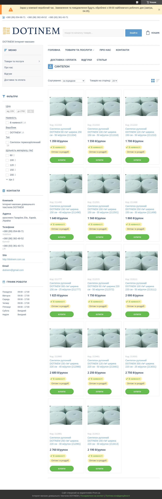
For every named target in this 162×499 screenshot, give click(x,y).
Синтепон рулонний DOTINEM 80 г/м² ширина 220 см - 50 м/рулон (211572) (104, 286)
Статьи (102, 60)
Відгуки (8, 73)
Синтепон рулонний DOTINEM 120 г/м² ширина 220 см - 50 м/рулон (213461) (103, 363)
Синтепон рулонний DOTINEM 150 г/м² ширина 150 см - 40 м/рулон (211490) (65, 209)
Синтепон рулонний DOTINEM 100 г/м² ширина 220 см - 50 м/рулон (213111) (140, 286)
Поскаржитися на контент (92, 496)
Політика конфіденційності (117, 496)
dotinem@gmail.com (13, 270)
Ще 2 (11, 179)
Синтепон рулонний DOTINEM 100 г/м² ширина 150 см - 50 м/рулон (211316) (103, 132)
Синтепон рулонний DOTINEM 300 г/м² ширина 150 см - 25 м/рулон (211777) (65, 286)
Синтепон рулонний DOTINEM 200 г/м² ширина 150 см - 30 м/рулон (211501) (103, 209)
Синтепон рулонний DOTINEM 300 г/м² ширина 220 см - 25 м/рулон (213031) (140, 363)
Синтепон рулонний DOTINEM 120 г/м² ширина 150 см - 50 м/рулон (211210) (140, 132)
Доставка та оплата (14, 80)
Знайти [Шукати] (133, 33)
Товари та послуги (14, 61)
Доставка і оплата (63, 60)
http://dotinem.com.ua (13, 259)
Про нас (8, 67)
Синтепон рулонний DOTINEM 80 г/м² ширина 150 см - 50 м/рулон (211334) (66, 132)
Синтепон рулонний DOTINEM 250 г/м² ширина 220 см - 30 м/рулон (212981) (65, 440)
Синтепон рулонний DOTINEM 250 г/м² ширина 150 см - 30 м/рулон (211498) (140, 209)
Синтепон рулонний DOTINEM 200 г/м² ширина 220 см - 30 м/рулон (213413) (103, 440)
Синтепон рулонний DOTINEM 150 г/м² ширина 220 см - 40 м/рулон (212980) (65, 363)
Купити (61, 160)
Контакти (122, 50)
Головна (54, 50)
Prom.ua (96, 493)
